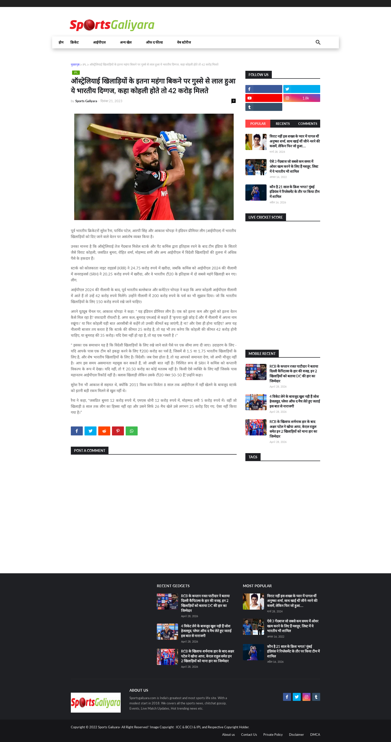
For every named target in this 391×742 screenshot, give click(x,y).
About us (228, 735)
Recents (283, 124)
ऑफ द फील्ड (154, 42)
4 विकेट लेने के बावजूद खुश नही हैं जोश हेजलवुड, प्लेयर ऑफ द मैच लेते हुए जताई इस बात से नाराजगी (295, 401)
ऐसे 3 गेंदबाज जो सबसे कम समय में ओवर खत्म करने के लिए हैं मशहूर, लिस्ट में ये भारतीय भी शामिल (294, 166)
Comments (307, 124)
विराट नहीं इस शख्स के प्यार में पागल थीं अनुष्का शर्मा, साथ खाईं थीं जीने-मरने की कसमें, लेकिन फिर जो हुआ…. (295, 141)
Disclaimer (296, 735)
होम (61, 42)
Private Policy (273, 735)
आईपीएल (99, 42)
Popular (258, 124)
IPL (85, 64)
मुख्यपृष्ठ (75, 64)
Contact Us (249, 735)
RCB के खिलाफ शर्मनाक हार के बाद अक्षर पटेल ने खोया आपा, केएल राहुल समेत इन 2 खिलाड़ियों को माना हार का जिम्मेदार (207, 656)
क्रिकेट (74, 42)
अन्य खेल (125, 42)
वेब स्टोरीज (184, 42)
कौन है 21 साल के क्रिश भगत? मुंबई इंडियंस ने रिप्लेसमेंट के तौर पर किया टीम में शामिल (294, 192)
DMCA (315, 735)
